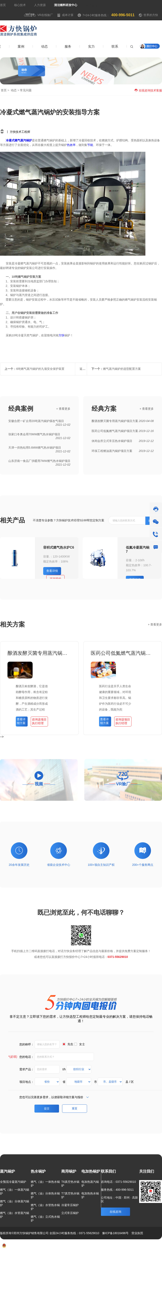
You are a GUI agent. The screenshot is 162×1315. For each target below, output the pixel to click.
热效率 (71, 145)
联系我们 (108, 1171)
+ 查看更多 (63, 408)
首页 (3, 5)
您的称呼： (26, 1044)
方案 (108, 1258)
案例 (119, 1258)
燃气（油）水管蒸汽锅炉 (14, 1214)
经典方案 (104, 408)
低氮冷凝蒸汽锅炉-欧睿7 (143, 549)
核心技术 (20, 5)
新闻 (131, 1258)
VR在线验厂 (38, 15)
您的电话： (21, 1056)
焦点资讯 (91, 5)
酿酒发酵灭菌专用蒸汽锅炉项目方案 (39, 653)
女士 (82, 1044)
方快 (61, 335)
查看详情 (52, 570)
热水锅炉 (38, 1171)
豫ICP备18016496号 (115, 1233)
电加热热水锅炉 (90, 1195)
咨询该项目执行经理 (39, 721)
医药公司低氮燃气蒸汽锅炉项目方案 (123, 653)
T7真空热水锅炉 (70, 1195)
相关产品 (12, 520)
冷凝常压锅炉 (70, 1205)
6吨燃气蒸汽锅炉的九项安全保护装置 (40, 368)
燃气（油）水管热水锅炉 (45, 1206)
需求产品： (26, 1069)
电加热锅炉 (90, 1171)
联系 (144, 1258)
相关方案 (12, 624)
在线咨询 (115, 1211)
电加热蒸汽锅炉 (90, 1183)
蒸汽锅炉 (7, 1171)
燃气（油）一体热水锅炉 (45, 1183)
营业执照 (137, 1233)
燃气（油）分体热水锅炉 (45, 1195)
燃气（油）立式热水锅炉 (45, 1218)
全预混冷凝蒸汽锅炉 (13, 1181)
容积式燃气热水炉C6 (58, 547)
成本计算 (65, 15)
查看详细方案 (21, 721)
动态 (14, 90)
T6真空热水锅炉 (70, 1183)
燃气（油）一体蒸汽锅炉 (14, 1191)
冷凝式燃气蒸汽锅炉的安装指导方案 (50, 112)
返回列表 (85, 368)
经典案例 (20, 408)
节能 (90, 145)
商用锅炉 (68, 1171)
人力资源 (40, 5)
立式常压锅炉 (70, 1213)
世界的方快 (151, 15)
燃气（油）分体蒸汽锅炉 (14, 1203)
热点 (156, 1258)
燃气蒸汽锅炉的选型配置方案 (122, 368)
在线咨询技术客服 (148, 90)
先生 (70, 1044)
